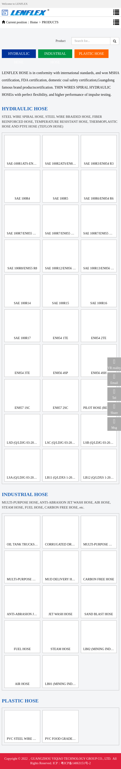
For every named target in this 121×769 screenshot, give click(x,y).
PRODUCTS (50, 22)
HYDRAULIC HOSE (19, 55)
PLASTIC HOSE (91, 53)
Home (34, 22)
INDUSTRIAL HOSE (55, 55)
